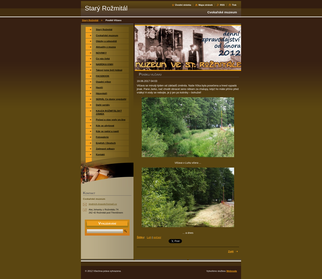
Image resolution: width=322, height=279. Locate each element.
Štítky (140, 237)
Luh (149, 237)
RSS (222, 5)
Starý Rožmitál (90, 20)
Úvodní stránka (183, 5)
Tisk (234, 5)
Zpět (231, 251)
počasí (157, 237)
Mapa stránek (205, 5)
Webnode (231, 271)
